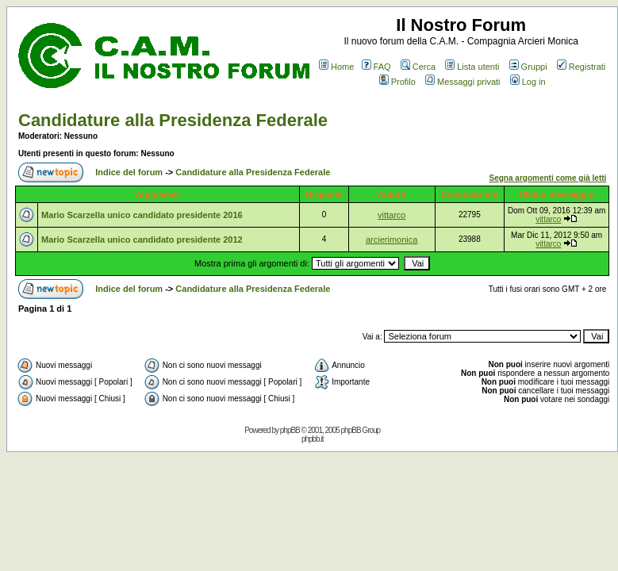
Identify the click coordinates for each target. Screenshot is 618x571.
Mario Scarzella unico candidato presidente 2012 (142, 239)
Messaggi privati (462, 81)
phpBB (290, 430)
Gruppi (528, 66)
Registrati (581, 66)
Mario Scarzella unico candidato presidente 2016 (142, 215)
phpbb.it (312, 439)
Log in (528, 81)
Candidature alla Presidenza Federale (173, 120)
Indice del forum (129, 172)
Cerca (418, 66)
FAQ (376, 66)
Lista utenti (472, 66)
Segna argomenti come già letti (548, 178)
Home (336, 66)
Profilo (397, 81)
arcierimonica (391, 239)
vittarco (391, 215)
